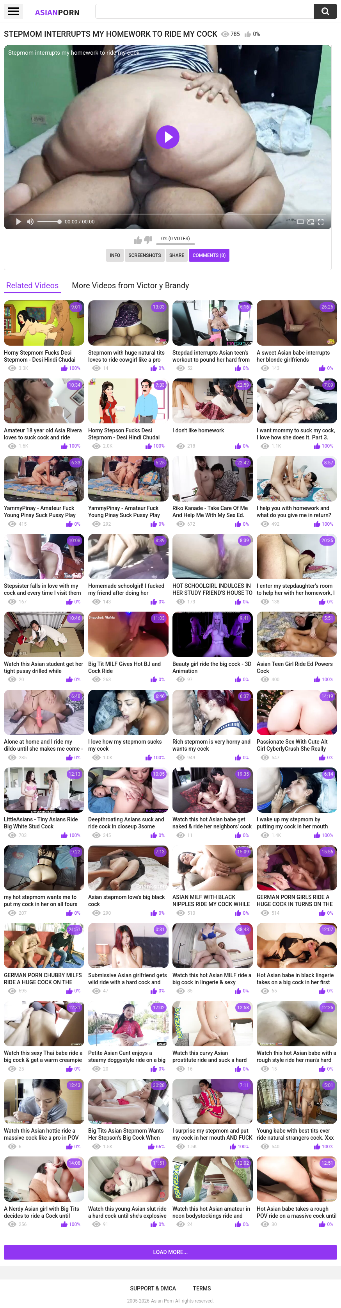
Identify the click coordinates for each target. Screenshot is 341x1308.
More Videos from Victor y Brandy (130, 285)
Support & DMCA (153, 1288)
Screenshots (145, 255)
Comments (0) (209, 255)
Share (176, 255)
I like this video (138, 240)
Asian (57, 12)
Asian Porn (162, 1301)
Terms (202, 1288)
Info (115, 255)
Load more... (170, 1252)
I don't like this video (148, 240)
